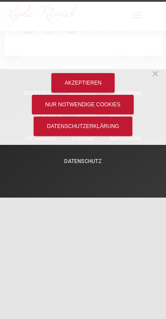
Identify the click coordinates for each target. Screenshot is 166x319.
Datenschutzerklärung (83, 126)
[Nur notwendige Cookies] (155, 73)
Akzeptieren (83, 83)
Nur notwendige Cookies (82, 104)
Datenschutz (83, 161)
